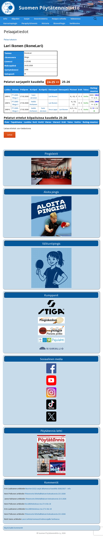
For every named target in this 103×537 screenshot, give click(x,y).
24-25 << (53, 82)
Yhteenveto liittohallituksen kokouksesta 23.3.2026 (45, 493)
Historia (45, 23)
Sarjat (27, 18)
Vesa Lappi (53, 109)
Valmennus (75, 18)
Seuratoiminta (40, 18)
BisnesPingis (59, 23)
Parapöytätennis (29, 23)
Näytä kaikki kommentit (13, 528)
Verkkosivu (75, 23)
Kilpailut (15, 18)
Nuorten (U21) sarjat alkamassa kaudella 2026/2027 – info (48, 488)
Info (5, 18)
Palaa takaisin (10, 39)
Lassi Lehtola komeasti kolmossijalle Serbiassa (40, 519)
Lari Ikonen (53, 96)
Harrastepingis (10, 23)
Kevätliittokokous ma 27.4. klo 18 (38, 504)
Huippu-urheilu (59, 18)
